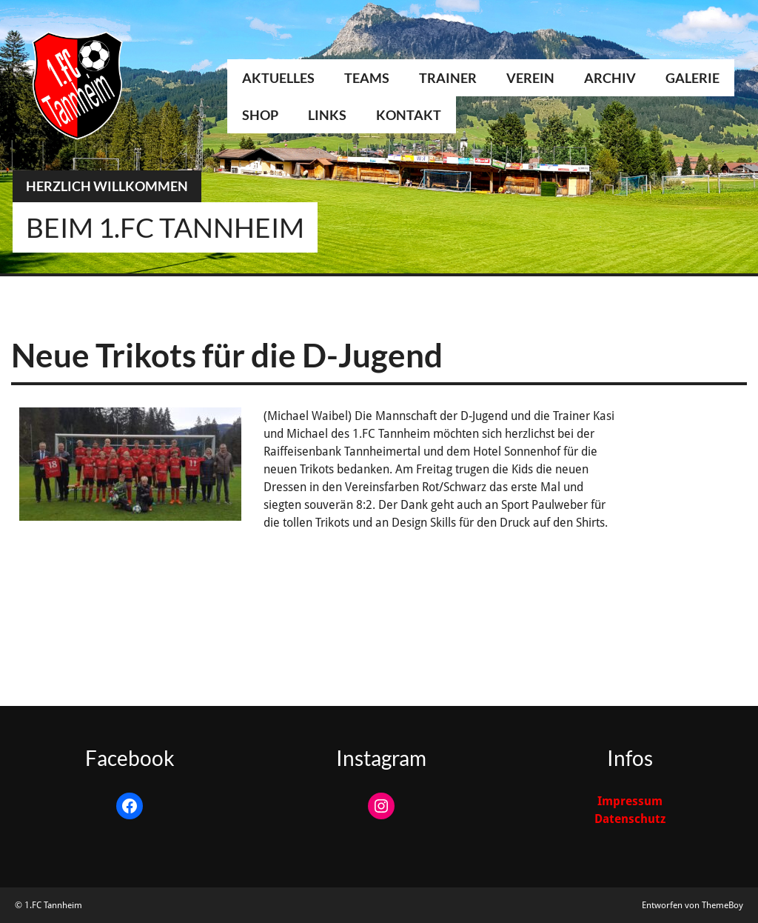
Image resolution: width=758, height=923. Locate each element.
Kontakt (408, 115)
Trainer (448, 78)
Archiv (610, 78)
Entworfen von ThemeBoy (692, 905)
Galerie (692, 78)
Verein (530, 78)
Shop (260, 115)
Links (327, 115)
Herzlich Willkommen (107, 186)
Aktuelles (278, 78)
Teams (366, 78)
